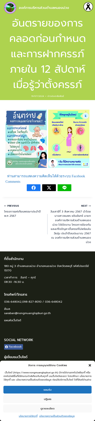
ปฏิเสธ (47, 399)
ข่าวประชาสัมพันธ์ (56, 96)
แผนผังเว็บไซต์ (13, 320)
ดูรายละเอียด (47, 408)
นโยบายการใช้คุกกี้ (28, 416)
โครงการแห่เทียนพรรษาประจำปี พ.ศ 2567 (24, 211)
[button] (90, 365)
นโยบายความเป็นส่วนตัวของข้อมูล (57, 416)
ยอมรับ (48, 390)
